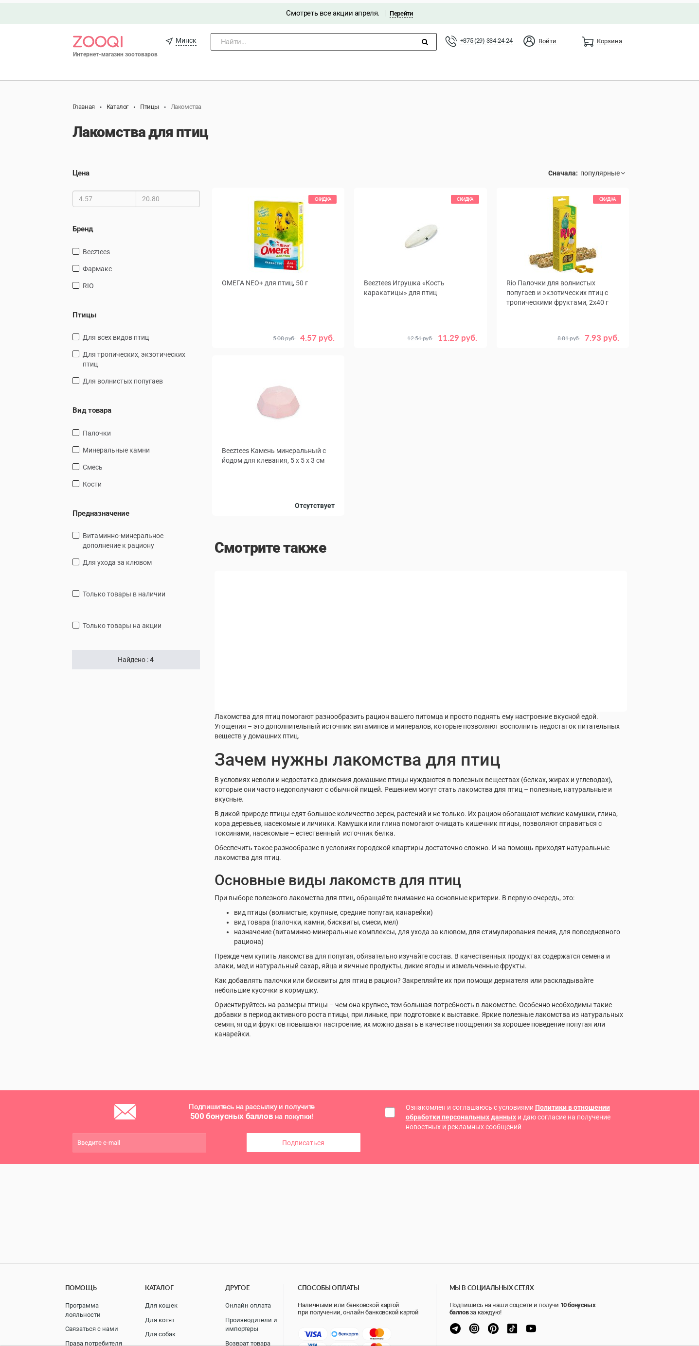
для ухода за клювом (117, 559)
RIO (88, 282)
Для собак (160, 1334)
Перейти (401, 10)
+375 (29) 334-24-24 (486, 37)
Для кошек (161, 1305)
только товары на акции (122, 623)
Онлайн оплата (248, 1305)
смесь (93, 464)
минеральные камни (116, 447)
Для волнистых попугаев (123, 378)
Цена (81, 170)
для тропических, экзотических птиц (134, 356)
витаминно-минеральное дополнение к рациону (123, 537)
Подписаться (303, 1139)
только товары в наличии (124, 591)
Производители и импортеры (251, 1324)
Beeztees (96, 248)
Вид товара (91, 407)
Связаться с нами (91, 1328)
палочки (97, 430)
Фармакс (97, 265)
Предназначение (100, 510)
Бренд (82, 226)
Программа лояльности (83, 1310)
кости (92, 481)
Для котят (160, 1320)
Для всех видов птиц (116, 334)
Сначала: (563, 170)
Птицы (84, 311)
